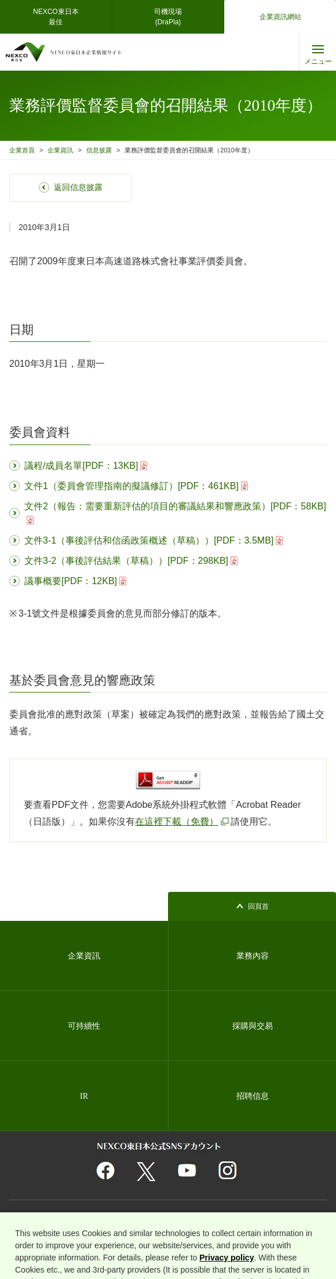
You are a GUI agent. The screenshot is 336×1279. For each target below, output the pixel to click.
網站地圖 (202, 1215)
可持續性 (84, 1026)
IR (84, 1096)
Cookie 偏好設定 (201, 1230)
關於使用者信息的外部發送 (51, 1230)
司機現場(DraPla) (168, 17)
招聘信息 (252, 1096)
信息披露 (99, 150)
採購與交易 (252, 1026)
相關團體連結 (88, 1215)
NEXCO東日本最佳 (56, 17)
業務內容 (252, 956)
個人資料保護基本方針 (148, 1215)
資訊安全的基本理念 (254, 1215)
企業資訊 (60, 150)
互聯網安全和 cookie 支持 (133, 1230)
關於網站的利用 (36, 1215)
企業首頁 (22, 150)
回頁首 (258, 906)
